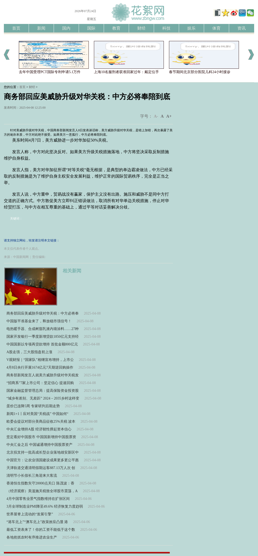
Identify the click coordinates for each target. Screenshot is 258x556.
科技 (166, 28)
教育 (116, 28)
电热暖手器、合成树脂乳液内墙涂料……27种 (42, 329)
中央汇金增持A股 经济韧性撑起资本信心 (38, 429)
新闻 (41, 28)
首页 (16, 28)
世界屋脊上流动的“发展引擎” (29, 514)
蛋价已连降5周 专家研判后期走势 (33, 406)
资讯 (241, 28)
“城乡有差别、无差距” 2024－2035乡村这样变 (42, 398)
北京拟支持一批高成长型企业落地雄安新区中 (42, 452)
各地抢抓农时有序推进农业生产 (31, 537)
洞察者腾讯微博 (242, 13)
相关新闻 (72, 270)
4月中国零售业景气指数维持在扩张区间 (38, 499)
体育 (216, 28)
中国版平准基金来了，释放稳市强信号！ (38, 321)
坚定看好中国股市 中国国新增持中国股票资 (41, 437)
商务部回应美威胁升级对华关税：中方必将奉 (42, 313)
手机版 (217, 13)
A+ (169, 116)
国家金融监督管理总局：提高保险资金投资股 (42, 391)
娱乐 (191, 28)
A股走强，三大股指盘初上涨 (29, 352)
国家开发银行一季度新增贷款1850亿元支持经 (42, 336)
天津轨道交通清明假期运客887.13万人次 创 (40, 468)
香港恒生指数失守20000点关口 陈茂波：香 (40, 483)
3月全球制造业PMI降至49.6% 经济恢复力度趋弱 (44, 506)
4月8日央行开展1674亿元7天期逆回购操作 (39, 367)
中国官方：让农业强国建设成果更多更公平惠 (42, 460)
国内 (66, 28)
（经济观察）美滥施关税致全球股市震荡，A (42, 491)
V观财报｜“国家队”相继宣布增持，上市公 (40, 360)
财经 (141, 28)
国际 (91, 28)
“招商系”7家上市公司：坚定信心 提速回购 (40, 383)
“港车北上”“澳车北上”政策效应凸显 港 (37, 522)
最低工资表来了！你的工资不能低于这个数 (40, 530)
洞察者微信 (250, 13)
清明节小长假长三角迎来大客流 (31, 475)
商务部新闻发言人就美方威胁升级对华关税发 (42, 375)
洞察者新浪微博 (234, 13)
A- (156, 116)
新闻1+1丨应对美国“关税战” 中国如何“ (37, 414)
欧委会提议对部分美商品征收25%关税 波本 (40, 421)
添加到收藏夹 (225, 13)
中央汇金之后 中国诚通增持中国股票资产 (39, 445)
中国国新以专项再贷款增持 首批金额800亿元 (42, 344)
